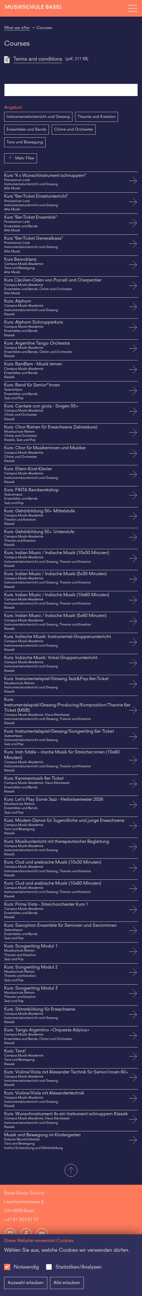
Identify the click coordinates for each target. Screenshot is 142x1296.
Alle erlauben (67, 1283)
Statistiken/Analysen (79, 1267)
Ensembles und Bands (26, 129)
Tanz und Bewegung (25, 142)
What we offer (17, 28)
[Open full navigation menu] (132, 8)
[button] (71, 1171)
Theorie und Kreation (96, 117)
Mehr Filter (21, 157)
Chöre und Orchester (73, 129)
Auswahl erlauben (26, 1283)
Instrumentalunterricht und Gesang (38, 117)
